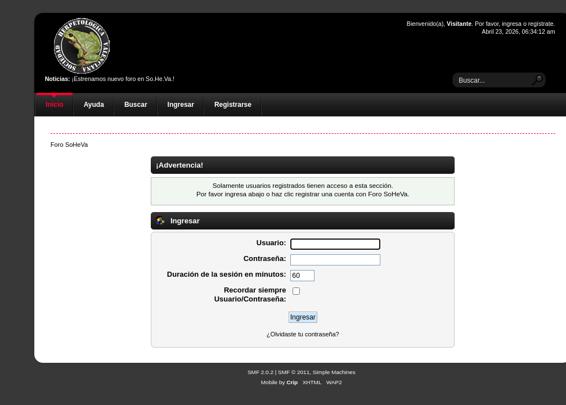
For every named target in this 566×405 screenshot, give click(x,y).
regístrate (541, 23)
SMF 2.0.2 (260, 372)
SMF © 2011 (293, 372)
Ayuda (94, 105)
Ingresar (181, 105)
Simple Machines (334, 372)
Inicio (54, 105)
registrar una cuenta (324, 193)
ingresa (512, 23)
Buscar (135, 105)
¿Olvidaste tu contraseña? (303, 334)
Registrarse (232, 105)
